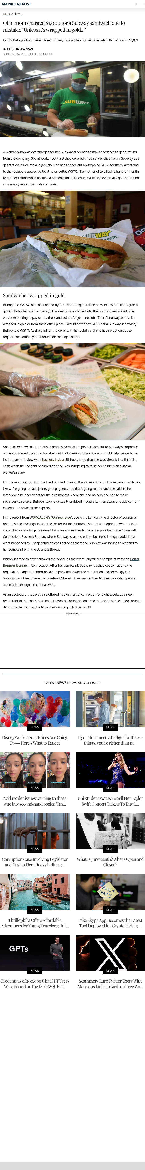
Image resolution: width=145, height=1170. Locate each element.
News (17, 13)
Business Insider (52, 460)
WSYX (72, 171)
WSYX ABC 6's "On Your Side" (51, 517)
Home (7, 13)
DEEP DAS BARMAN (20, 49)
